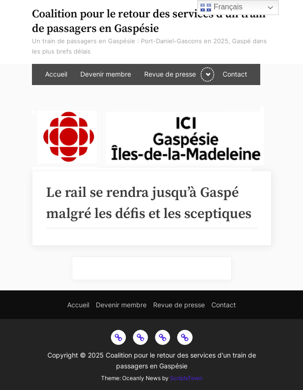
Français (221, 7)
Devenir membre (105, 74)
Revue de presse (170, 74)
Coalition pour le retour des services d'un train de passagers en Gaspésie (149, 21)
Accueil (56, 74)
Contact (235, 74)
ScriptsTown (186, 378)
